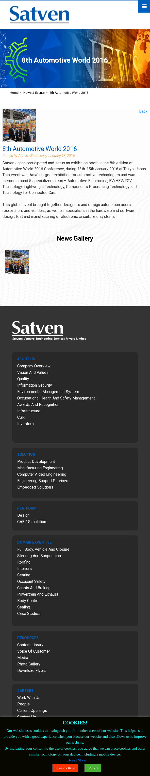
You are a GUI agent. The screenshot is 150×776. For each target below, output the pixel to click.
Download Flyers (31, 670)
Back (143, 111)
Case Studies (28, 613)
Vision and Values (33, 372)
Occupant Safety (31, 581)
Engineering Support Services (42, 480)
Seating (23, 575)
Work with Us (28, 697)
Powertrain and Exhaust (37, 594)
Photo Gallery (28, 664)
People (23, 704)
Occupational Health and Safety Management (56, 398)
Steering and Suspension (39, 555)
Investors (25, 423)
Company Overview (33, 366)
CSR (21, 417)
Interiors (24, 568)
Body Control (28, 600)
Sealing (23, 607)
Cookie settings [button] (65, 768)
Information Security (34, 385)
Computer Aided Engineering (41, 474)
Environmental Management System (48, 391)
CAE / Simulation (31, 521)
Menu (144, 6)
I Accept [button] (92, 768)
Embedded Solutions (35, 487)
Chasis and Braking (33, 588)
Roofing (24, 562)
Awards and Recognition (38, 404)
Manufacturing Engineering (40, 468)
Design (23, 515)
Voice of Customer (33, 651)
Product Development (36, 461)
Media (22, 657)
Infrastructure (28, 411)
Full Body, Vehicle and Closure (43, 549)
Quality (23, 379)
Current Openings (32, 710)
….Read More (75, 760)
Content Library (30, 645)
